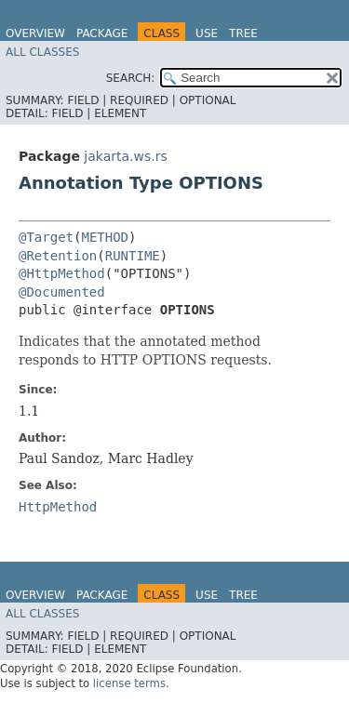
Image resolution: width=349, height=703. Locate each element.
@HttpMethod (62, 273)
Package (102, 33)
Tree (243, 33)
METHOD (104, 237)
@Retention (58, 255)
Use (206, 33)
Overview (35, 33)
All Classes (42, 52)
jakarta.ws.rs (125, 156)
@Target (46, 237)
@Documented (62, 292)
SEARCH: (130, 78)
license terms (129, 683)
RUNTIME (132, 255)
